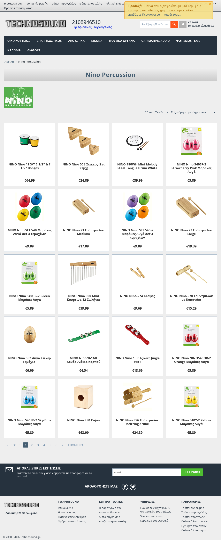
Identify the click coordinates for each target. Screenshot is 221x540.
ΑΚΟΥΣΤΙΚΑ (76, 40)
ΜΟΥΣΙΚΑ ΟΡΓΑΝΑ (122, 40)
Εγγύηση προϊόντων (193, 526)
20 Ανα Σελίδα (156, 112)
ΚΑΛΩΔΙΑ (14, 50)
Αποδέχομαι (172, 14)
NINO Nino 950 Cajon (83, 420)
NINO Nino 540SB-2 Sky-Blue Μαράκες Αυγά (29, 422)
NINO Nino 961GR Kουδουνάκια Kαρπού (83, 359)
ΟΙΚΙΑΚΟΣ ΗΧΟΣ (18, 40)
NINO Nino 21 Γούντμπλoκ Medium (83, 232)
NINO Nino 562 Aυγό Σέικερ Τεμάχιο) (29, 359)
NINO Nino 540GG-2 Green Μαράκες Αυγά (29, 297)
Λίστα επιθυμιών (109, 512)
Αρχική (9, 62)
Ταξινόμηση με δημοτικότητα (193, 112)
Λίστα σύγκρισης (109, 517)
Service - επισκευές (151, 516)
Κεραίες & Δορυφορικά (154, 520)
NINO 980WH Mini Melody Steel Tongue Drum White (137, 166)
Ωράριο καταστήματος (18, 8)
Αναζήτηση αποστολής (113, 521)
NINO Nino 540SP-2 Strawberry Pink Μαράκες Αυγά (191, 167)
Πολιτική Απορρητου (194, 530)
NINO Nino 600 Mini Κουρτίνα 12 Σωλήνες (83, 297)
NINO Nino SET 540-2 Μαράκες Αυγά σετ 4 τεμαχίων (137, 233)
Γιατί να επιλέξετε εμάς (72, 517)
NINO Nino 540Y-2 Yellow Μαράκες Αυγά (191, 422)
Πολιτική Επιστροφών (118, 3)
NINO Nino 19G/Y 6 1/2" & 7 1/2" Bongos (29, 166)
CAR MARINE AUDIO (155, 40)
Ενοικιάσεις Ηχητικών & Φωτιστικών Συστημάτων (155, 509)
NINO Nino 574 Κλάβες (137, 296)
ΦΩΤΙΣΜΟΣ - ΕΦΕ (188, 40)
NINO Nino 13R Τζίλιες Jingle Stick (137, 359)
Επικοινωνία (65, 508)
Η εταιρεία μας (13, 3)
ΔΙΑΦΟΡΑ (33, 50)
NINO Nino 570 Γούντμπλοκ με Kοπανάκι (191, 297)
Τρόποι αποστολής (90, 3)
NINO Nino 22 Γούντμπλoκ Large (191, 232)
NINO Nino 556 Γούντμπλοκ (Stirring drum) (137, 422)
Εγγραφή (192, 472)
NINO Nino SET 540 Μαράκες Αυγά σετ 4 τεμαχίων (29, 232)
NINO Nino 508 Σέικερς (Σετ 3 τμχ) (83, 166)
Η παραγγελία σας (110, 508)
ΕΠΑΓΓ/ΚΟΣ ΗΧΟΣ (49, 40)
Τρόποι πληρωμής (36, 3)
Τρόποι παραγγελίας (63, 3)
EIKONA (96, 40)
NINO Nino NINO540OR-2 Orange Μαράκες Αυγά (191, 359)
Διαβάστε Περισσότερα (144, 14)
